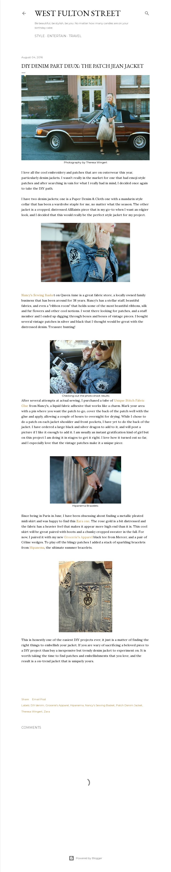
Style (40, 36)
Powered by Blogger (85, 858)
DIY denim (37, 705)
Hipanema (37, 548)
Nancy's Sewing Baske (37, 295)
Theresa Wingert (32, 711)
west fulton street (78, 13)
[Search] (147, 12)
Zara (47, 711)
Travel (75, 36)
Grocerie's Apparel (78, 537)
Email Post (39, 699)
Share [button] (25, 699)
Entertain (56, 36)
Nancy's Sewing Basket (100, 705)
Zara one (83, 521)
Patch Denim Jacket (129, 705)
